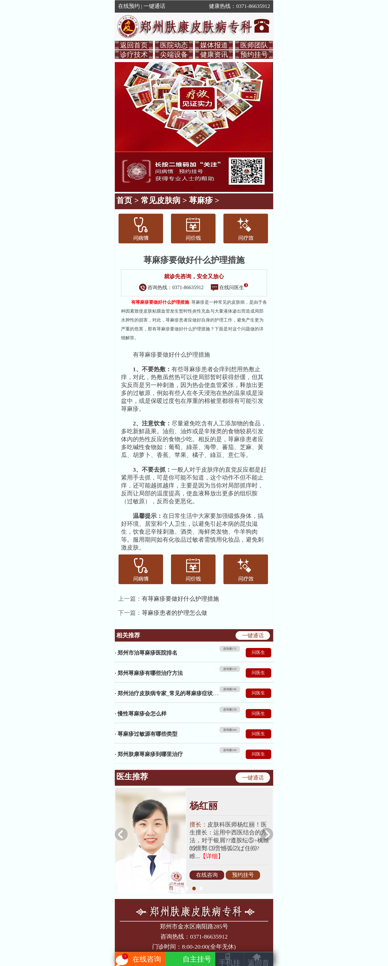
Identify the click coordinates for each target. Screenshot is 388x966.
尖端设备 (174, 54)
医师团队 (254, 45)
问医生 (258, 652)
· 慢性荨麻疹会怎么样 (141, 714)
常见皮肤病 (160, 200)
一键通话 (154, 6)
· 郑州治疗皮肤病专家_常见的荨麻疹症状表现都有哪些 (180, 693)
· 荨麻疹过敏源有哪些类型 (146, 734)
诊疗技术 (134, 54)
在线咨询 (207, 875)
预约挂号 (254, 54)
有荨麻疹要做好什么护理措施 (180, 599)
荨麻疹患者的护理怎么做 (174, 613)
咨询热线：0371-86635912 (171, 287)
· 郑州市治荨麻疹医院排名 (146, 653)
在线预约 (129, 6)
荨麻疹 (201, 200)
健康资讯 (214, 54)
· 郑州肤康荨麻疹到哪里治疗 (149, 754)
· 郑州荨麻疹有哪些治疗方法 (149, 673)
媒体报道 (214, 45)
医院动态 (174, 45)
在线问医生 (229, 287)
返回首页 (134, 45)
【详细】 (212, 856)
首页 (124, 200)
